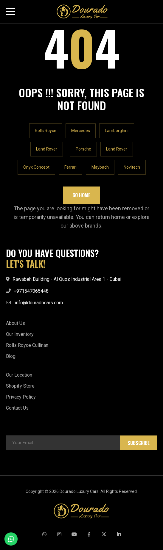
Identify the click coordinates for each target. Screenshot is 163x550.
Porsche (83, 149)
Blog (10, 356)
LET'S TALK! (25, 263)
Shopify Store (20, 386)
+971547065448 (31, 291)
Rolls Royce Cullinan (27, 345)
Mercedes (80, 130)
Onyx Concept (36, 167)
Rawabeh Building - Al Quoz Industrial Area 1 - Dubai (67, 279)
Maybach (100, 167)
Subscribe (139, 442)
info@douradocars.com (39, 302)
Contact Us (17, 408)
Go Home (81, 195)
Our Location (19, 375)
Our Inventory (20, 334)
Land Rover (46, 149)
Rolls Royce (45, 130)
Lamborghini (116, 130)
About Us (15, 323)
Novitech (132, 167)
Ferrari (70, 167)
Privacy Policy (21, 397)
